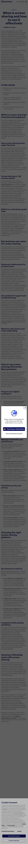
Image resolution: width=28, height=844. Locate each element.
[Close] (25, 407)
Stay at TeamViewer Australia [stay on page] (14, 433)
